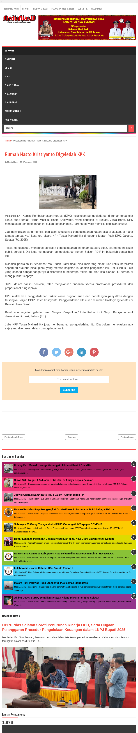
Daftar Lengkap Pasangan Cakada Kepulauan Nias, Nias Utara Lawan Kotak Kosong (64, 523)
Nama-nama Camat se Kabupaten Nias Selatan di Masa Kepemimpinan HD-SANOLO (64, 538)
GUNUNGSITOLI (13, 111)
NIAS (7, 76)
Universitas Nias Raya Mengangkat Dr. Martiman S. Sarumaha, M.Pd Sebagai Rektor (64, 494)
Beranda (71, 422)
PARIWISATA (11, 119)
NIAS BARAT (11, 102)
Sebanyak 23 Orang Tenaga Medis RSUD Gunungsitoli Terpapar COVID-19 (58, 508)
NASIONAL (10, 59)
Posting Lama (127, 422)
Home (9, 50)
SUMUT (8, 67)
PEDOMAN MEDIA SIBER (62, 8)
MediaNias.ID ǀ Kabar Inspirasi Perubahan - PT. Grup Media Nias (55, 728)
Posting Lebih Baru (13, 422)
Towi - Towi (128, 728)
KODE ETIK (82, 8)
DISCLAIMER (96, 8)
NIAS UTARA (11, 93)
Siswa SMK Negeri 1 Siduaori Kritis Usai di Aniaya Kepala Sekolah (53, 464)
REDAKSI (26, 8)
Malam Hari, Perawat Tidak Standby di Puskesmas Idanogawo (51, 567)
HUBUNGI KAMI (40, 8)
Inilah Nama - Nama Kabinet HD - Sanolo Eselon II (43, 552)
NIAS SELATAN (12, 85)
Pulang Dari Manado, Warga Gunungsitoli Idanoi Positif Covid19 (52, 449)
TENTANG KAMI (11, 8)
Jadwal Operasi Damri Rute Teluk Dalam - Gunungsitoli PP (49, 479)
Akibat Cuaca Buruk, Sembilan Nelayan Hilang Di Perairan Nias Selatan (56, 582)
